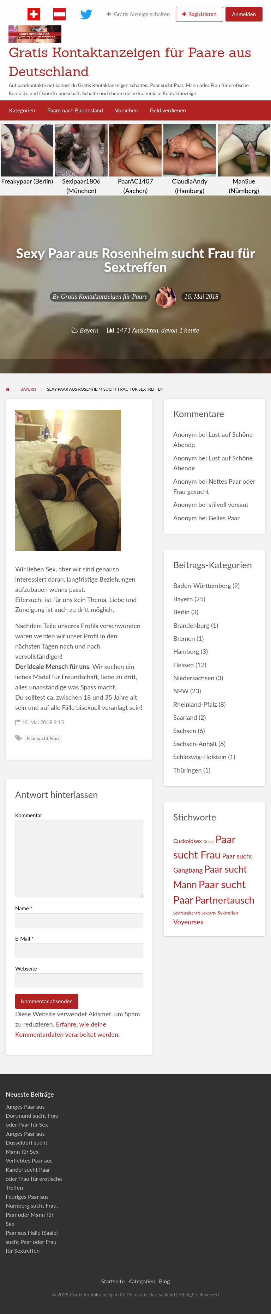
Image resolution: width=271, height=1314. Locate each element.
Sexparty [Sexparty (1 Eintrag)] (208, 913)
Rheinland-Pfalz (195, 704)
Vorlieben (126, 110)
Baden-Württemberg (202, 585)
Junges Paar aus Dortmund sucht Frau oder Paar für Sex (32, 1115)
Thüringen (187, 770)
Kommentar (28, 815)
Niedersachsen (194, 678)
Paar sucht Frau (42, 738)
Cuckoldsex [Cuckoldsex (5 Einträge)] (187, 840)
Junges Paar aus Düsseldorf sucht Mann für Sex (26, 1142)
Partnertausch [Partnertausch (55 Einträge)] (225, 900)
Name (23, 908)
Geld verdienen (168, 110)
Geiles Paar (224, 518)
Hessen (183, 665)
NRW (180, 691)
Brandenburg (191, 625)
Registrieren (202, 14)
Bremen (184, 638)
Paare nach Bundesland (75, 110)
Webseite (26, 968)
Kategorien (22, 110)
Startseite (113, 1281)
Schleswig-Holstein (200, 757)
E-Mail (24, 938)
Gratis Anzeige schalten (138, 14)
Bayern (89, 330)
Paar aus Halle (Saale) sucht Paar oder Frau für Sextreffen (32, 1241)
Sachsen (184, 731)
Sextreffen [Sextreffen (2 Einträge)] (228, 913)
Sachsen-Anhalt (195, 744)
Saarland (185, 717)
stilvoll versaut (229, 504)
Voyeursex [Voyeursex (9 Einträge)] (188, 922)
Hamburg (186, 651)
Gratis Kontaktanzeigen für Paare (104, 296)
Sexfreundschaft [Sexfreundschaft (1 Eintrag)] (186, 913)
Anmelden (244, 14)
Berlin (181, 612)
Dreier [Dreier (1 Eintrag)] (209, 841)
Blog (164, 1281)
